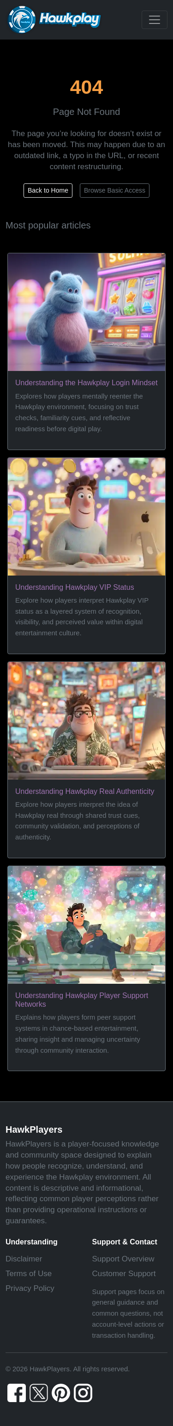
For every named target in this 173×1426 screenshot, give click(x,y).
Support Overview (123, 1259)
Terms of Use (29, 1273)
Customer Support (124, 1273)
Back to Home (48, 190)
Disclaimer (24, 1259)
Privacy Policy (30, 1288)
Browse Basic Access (114, 190)
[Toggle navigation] (154, 20)
